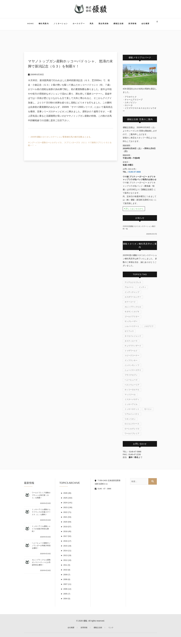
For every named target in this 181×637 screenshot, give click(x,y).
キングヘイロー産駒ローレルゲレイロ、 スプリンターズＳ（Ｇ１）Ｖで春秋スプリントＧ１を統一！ (70, 143)
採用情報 (132, 23)
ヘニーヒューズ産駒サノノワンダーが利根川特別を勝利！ (41, 545)
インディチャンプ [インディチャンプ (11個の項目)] (132, 292)
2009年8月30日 (36, 74)
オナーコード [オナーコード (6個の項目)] (130, 302)
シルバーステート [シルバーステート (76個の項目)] (132, 326)
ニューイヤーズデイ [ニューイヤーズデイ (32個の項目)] (133, 370)
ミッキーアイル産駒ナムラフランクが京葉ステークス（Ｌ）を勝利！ (41, 512)
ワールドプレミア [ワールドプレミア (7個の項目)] (132, 433)
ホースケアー (79, 23)
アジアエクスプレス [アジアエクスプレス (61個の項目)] (133, 282)
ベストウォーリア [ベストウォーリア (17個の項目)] (132, 385)
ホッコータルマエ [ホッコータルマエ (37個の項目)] (132, 390)
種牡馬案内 (44, 23)
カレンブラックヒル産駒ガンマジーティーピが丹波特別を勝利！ (41, 562)
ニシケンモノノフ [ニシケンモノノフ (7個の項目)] (132, 365)
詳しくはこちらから (133, 209)
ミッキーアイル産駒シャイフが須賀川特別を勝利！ (41, 528)
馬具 (92, 23)
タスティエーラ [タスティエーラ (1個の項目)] (131, 341)
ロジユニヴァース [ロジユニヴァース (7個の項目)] (132, 424)
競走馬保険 (104, 23)
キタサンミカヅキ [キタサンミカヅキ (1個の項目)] (132, 312)
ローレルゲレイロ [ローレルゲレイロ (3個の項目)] (132, 429)
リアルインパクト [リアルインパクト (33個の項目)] (132, 414)
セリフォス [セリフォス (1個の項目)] (129, 331)
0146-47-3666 (134, 172)
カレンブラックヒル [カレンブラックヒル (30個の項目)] (133, 307)
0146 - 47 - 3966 (103, 489)
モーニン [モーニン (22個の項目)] (148, 409)
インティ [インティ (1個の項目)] (142, 287)
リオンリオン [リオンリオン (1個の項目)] (130, 419)
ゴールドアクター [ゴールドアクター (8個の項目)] (132, 316)
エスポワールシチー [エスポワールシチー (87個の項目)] (133, 297)
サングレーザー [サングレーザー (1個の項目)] (131, 321)
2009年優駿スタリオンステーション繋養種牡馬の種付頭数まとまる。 (60, 137)
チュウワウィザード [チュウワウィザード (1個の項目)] (133, 346)
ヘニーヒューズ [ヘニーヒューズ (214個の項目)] (131, 380)
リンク (110, 628)
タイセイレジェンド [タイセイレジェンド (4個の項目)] (133, 336)
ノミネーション (61, 23)
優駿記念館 (118, 23)
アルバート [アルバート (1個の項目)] (129, 287)
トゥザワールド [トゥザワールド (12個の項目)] (131, 351)
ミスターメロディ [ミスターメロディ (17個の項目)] (132, 399)
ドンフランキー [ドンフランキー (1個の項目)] (131, 360)
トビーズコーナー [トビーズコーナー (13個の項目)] (132, 355)
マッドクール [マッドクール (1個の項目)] (130, 394)
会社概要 (145, 23)
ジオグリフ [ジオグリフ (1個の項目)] (148, 326)
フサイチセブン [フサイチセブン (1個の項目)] (131, 375)
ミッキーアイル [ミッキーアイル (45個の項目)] (131, 404)
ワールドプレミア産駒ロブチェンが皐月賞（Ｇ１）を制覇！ (41, 495)
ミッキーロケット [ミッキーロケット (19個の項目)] (132, 409)
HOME (30, 23)
